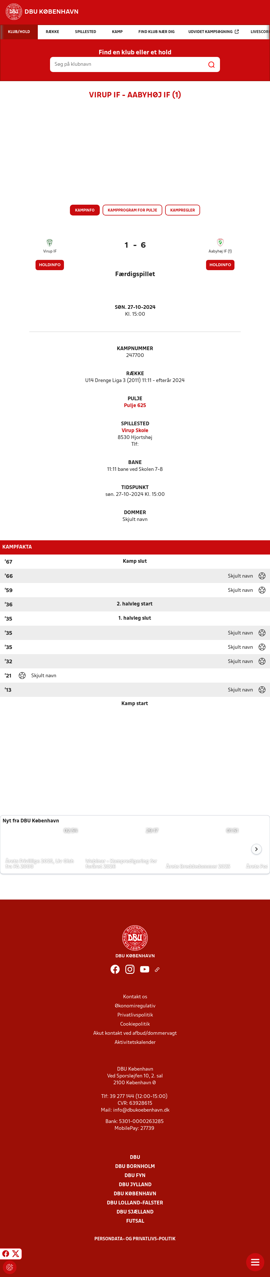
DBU (135, 1157)
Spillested (135, 424)
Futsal (135, 1221)
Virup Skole (135, 430)
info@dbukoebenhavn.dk (141, 1110)
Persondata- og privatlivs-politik (135, 1239)
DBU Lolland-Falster (135, 1203)
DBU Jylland (135, 1184)
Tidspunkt (135, 487)
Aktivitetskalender (135, 1042)
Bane (135, 462)
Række (135, 373)
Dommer (135, 512)
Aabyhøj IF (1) (220, 251)
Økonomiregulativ (135, 1006)
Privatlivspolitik (135, 1015)
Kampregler (182, 210)
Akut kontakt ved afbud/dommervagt (135, 1033)
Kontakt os (135, 997)
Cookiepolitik (135, 1024)
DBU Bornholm (135, 1166)
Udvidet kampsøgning (213, 32)
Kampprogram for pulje (132, 210)
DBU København (135, 1194)
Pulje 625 (135, 405)
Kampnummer (135, 348)
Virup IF (50, 251)
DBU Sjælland (135, 1212)
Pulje (135, 399)
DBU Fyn (135, 1175)
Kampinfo (85, 210)
